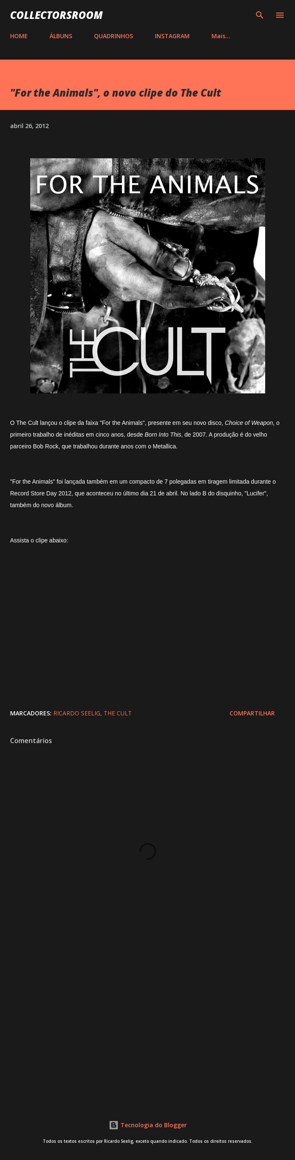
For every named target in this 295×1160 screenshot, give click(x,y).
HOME (19, 36)
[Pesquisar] (260, 15)
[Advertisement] (147, 1025)
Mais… (220, 36)
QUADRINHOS (113, 36)
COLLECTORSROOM (56, 15)
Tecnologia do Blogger (148, 1125)
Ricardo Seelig (76, 713)
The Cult (118, 713)
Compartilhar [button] (252, 713)
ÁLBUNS (61, 36)
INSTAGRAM (172, 36)
